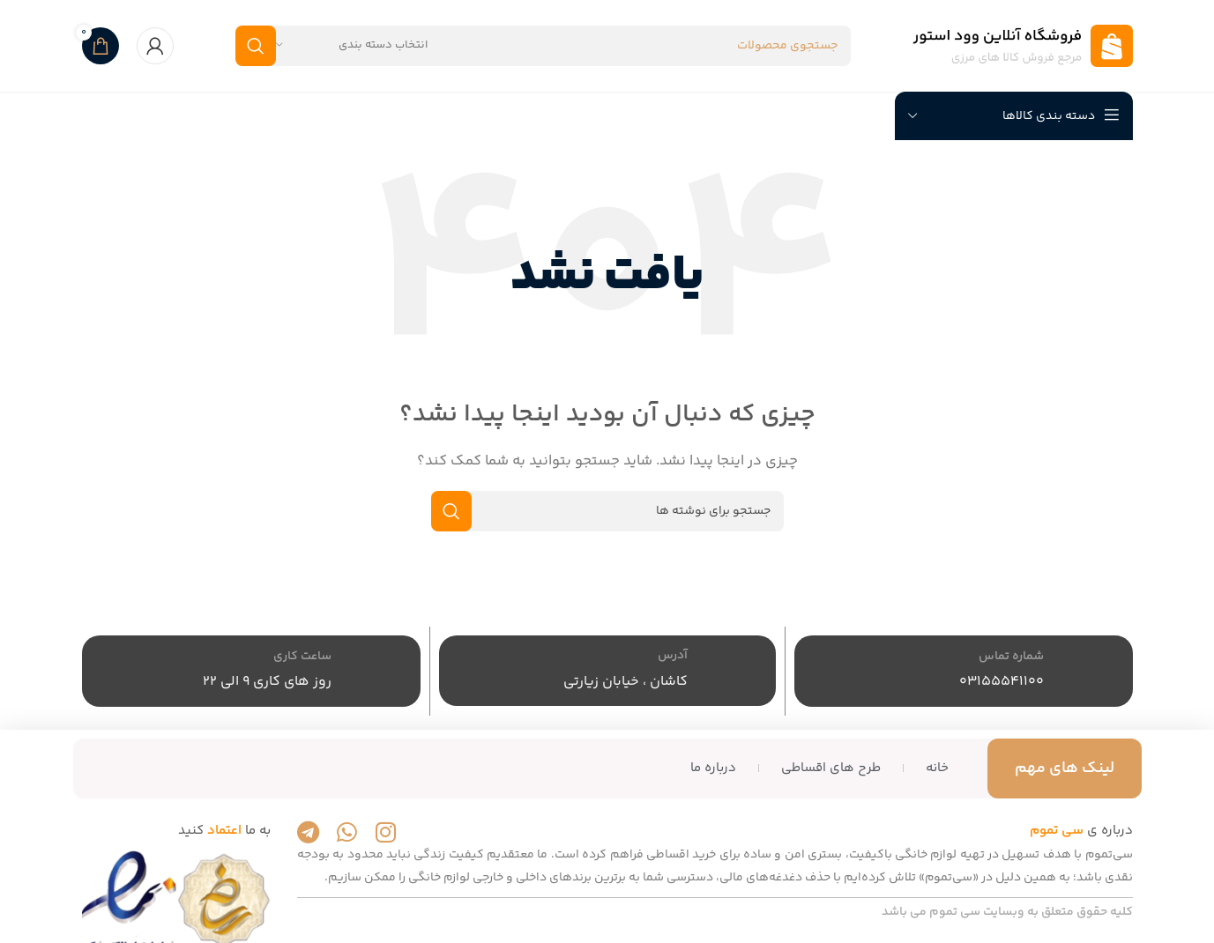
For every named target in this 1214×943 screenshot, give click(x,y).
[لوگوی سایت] (1022, 45)
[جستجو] (543, 46)
